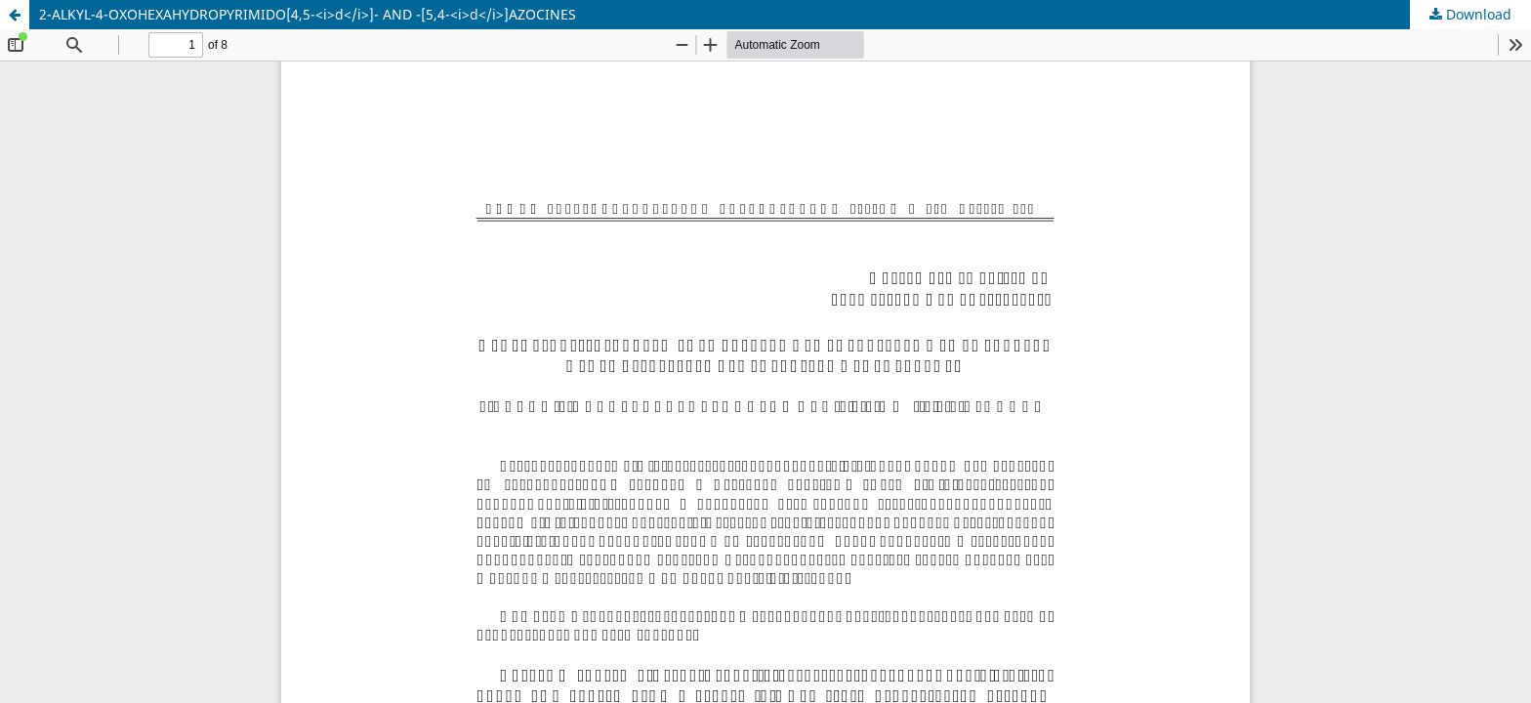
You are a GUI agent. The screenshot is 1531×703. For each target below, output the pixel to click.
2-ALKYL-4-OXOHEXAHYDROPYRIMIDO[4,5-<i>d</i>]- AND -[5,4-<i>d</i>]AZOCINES (307, 14)
